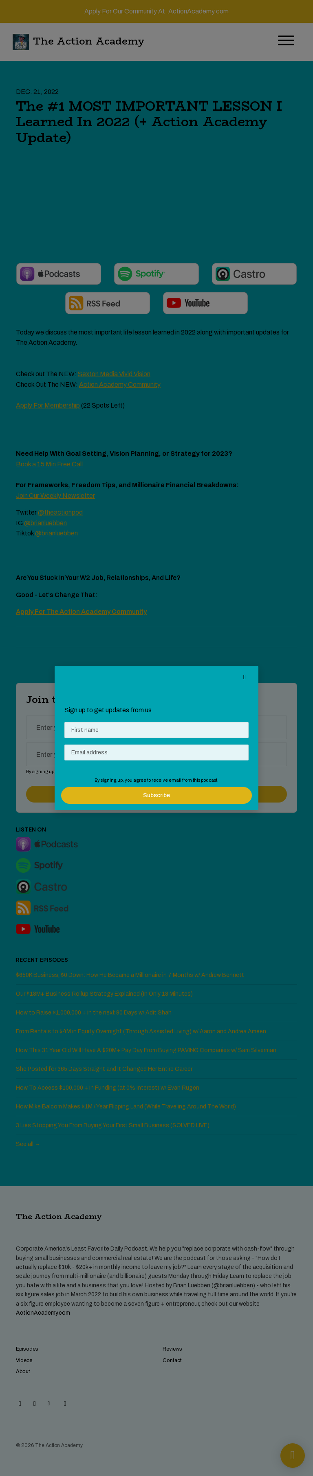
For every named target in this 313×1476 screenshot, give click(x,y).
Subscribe (156, 795)
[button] (244, 677)
